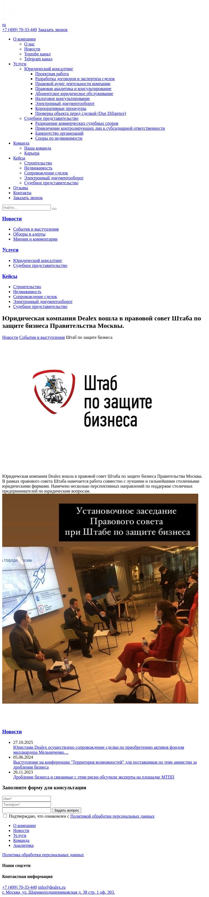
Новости (32, 49)
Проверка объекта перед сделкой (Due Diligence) (80, 113)
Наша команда (37, 148)
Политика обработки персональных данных (43, 854)
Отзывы (20, 187)
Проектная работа (52, 73)
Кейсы (19, 158)
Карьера (31, 153)
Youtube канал (37, 54)
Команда (21, 143)
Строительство (38, 163)
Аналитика (23, 845)
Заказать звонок (52, 29)
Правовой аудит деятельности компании (72, 83)
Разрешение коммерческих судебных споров (76, 123)
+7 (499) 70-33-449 (19, 29)
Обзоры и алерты (29, 234)
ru (4, 24)
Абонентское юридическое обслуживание (74, 93)
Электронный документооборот (65, 103)
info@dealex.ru (52, 887)
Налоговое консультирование (62, 98)
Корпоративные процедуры (60, 108)
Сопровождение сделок (46, 173)
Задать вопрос (66, 810)
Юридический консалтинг (48, 68)
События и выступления (36, 229)
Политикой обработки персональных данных (112, 816)
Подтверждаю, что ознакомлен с (81, 816)
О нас (29, 44)
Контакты (22, 192)
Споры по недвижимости (58, 138)
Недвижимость (38, 168)
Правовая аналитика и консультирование (73, 88)
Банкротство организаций (59, 133)
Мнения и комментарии (35, 239)
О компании (24, 39)
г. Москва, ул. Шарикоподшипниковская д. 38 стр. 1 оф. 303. (58, 892)
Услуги (19, 63)
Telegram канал (38, 58)
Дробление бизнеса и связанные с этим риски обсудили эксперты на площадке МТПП (93, 777)
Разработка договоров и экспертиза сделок (75, 78)
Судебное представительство (51, 118)
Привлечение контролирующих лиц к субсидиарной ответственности (100, 128)
